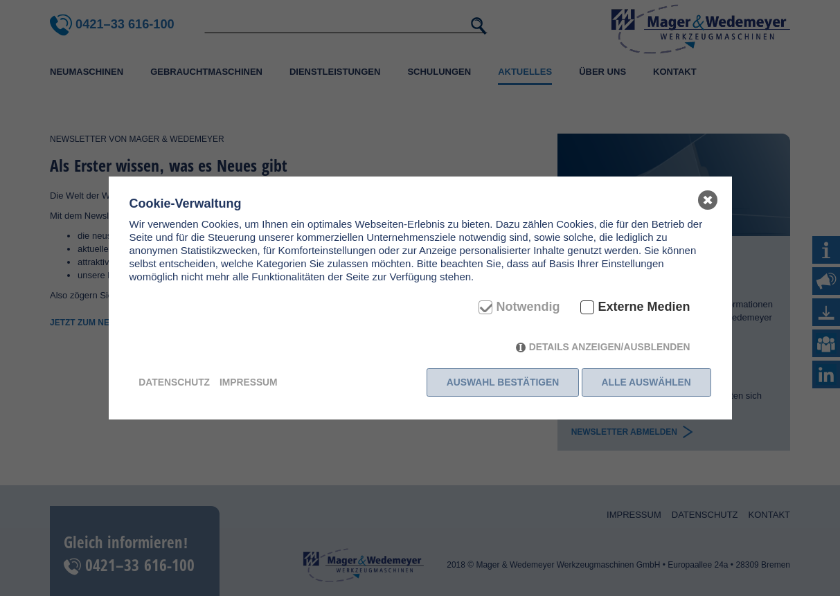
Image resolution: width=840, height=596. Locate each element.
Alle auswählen (646, 382)
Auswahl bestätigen (501, 382)
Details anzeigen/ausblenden (609, 348)
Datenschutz (174, 382)
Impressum (249, 382)
